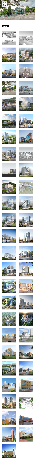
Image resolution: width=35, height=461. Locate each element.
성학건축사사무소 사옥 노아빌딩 (25, 17)
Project (5, 26)
